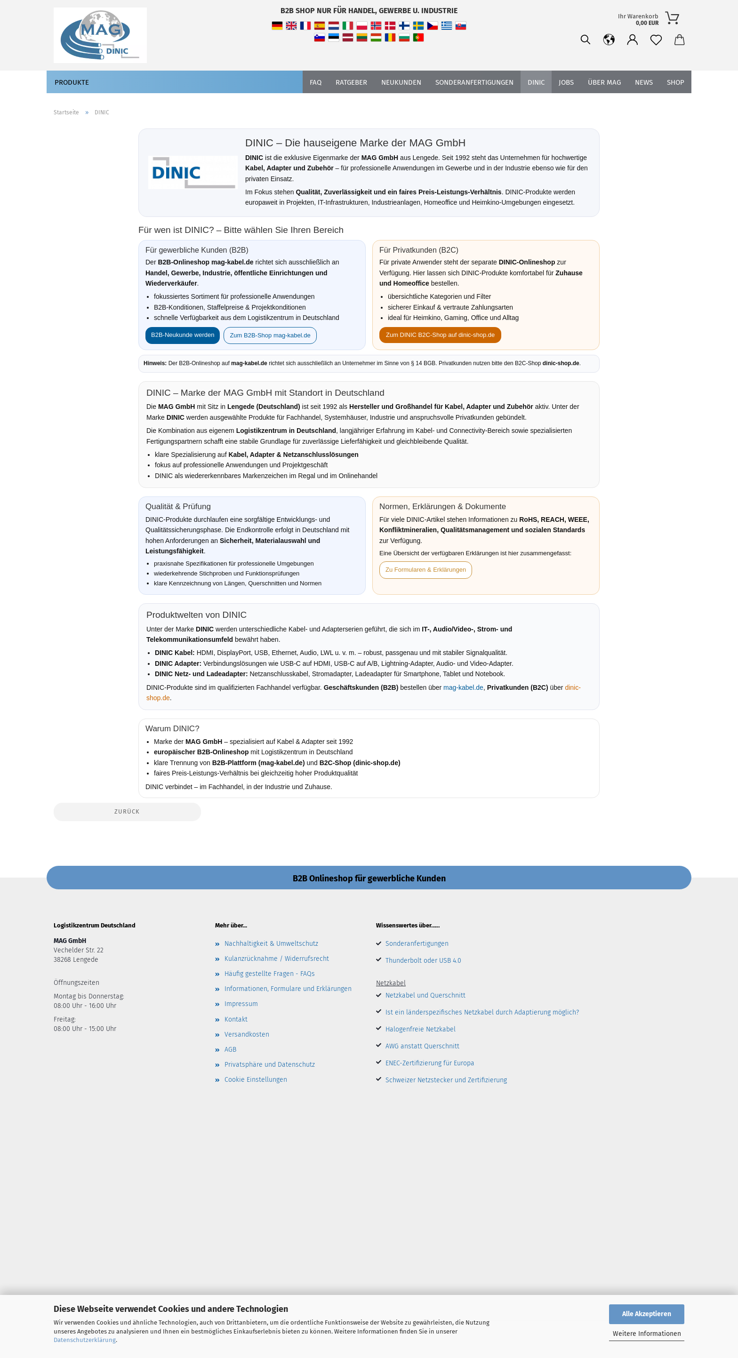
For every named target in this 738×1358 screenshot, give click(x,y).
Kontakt (236, 1019)
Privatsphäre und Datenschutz (270, 1065)
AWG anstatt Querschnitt (422, 1046)
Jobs (566, 82)
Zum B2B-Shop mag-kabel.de (270, 335)
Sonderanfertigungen (417, 944)
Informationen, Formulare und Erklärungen (288, 989)
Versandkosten (247, 1034)
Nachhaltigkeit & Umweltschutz (271, 944)
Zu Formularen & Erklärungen (425, 569)
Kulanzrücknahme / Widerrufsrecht (277, 959)
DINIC (536, 82)
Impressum (241, 1004)
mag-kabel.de (463, 687)
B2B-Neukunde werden (182, 334)
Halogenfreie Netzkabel (420, 1029)
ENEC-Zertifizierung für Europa (429, 1063)
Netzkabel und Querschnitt (425, 995)
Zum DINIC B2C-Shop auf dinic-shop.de (440, 334)
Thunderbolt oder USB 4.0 (423, 961)
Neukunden (401, 82)
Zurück (127, 811)
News (644, 82)
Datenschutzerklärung (85, 1339)
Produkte (72, 82)
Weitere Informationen (647, 1334)
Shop (675, 82)
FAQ (315, 82)
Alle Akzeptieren (646, 1314)
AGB (230, 1050)
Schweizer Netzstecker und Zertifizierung (446, 1080)
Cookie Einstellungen (256, 1080)
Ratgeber (351, 82)
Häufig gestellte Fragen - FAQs (270, 974)
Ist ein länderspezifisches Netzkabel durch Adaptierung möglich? (482, 1012)
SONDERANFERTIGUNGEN (474, 82)
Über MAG (604, 82)
